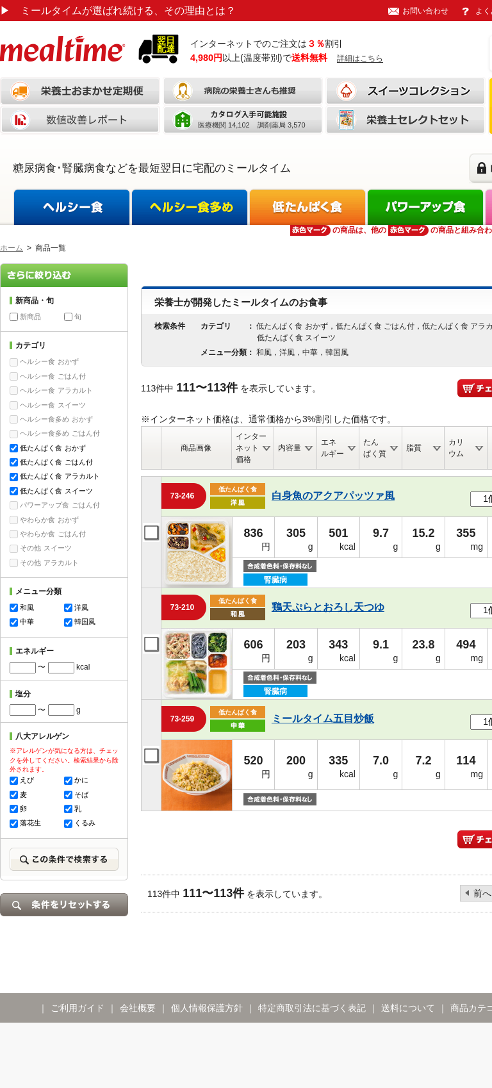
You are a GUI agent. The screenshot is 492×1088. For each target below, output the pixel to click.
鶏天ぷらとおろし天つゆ (328, 607)
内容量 (289, 447)
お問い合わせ (425, 10)
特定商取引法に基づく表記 (312, 1008)
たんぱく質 (374, 448)
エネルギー (332, 448)
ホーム (11, 247)
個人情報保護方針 (207, 1008)
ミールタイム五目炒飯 (323, 718)
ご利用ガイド (77, 1008)
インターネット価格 (251, 448)
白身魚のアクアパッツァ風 (333, 495)
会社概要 (138, 1008)
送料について (408, 1008)
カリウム (456, 448)
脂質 (414, 447)
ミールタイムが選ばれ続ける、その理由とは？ (118, 10)
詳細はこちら (360, 58)
